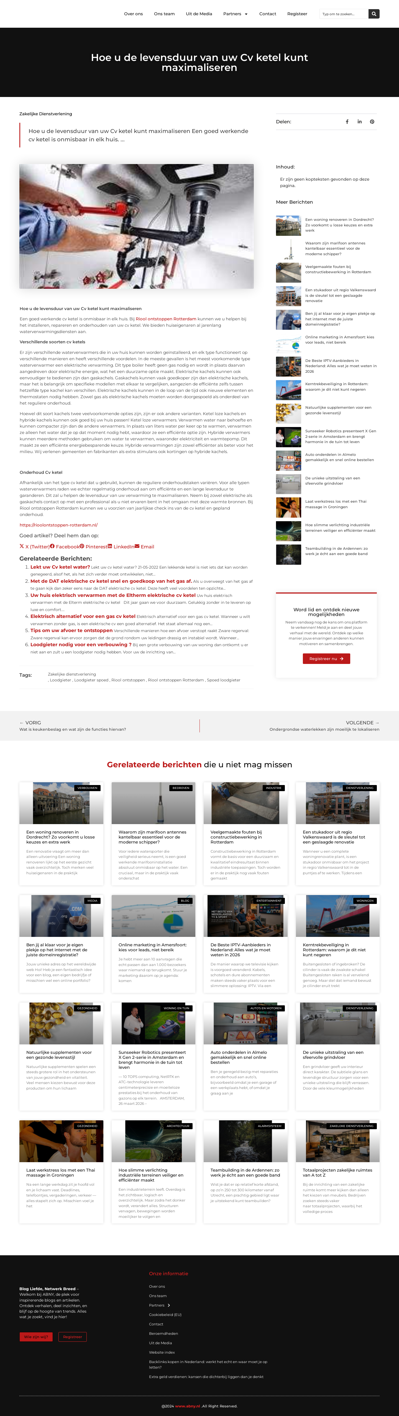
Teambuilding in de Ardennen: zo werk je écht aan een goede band (245, 1172)
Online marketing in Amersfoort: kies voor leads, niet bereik (152, 947)
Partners (235, 14)
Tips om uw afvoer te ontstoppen (71, 630)
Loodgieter (60, 680)
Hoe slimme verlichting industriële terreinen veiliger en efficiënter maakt (151, 1175)
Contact (267, 13)
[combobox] (344, 14)
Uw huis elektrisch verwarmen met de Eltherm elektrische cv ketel (113, 595)
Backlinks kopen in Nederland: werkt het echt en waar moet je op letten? (208, 1364)
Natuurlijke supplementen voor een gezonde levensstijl (59, 1055)
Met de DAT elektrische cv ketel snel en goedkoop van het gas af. (111, 581)
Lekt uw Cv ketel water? (60, 567)
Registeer (297, 13)
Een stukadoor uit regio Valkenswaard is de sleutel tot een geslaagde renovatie (340, 295)
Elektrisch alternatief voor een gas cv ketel (82, 616)
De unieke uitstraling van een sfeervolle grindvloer (333, 1055)
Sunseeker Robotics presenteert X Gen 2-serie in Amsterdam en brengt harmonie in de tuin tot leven (340, 436)
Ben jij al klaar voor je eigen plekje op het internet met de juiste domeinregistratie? (340, 318)
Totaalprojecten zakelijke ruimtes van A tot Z (337, 1172)
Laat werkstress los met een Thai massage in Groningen (60, 1172)
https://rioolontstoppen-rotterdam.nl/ (59, 525)
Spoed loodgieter (224, 680)
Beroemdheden (163, 1333)
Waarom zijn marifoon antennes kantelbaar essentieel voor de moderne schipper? (335, 248)
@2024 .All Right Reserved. (200, 1406)
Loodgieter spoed (91, 680)
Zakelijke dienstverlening (45, 113)
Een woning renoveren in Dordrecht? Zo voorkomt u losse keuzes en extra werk (339, 224)
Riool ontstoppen (128, 680)
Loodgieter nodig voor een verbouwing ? (81, 644)
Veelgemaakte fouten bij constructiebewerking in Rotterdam (236, 837)
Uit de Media (199, 13)
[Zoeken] (374, 14)
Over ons (133, 13)
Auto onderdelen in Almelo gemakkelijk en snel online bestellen (239, 1057)
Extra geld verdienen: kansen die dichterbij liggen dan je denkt (206, 1376)
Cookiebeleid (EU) (165, 1314)
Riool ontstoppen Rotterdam (166, 318)
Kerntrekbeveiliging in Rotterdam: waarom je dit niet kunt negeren (334, 949)
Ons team (164, 13)
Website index (162, 1352)
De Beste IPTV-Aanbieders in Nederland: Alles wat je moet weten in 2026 (341, 366)
